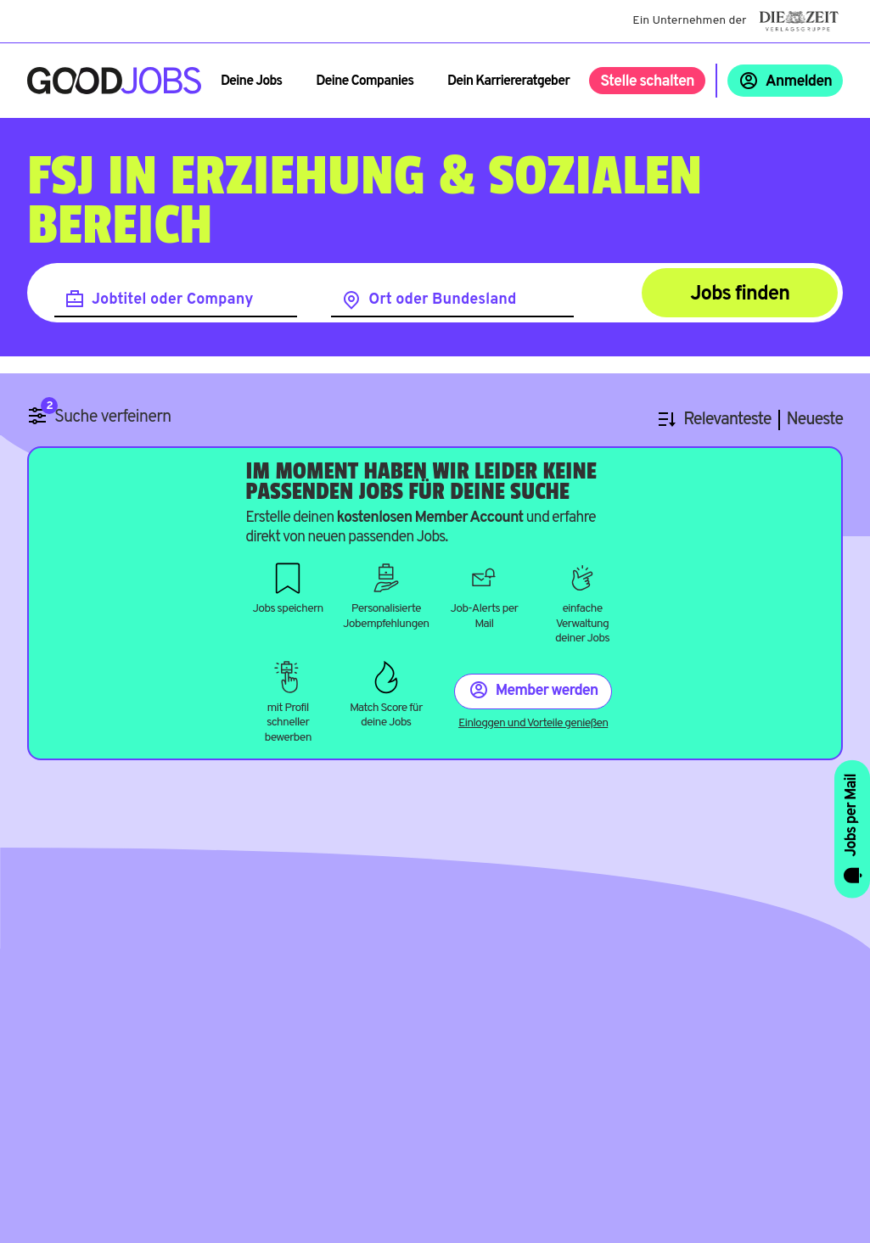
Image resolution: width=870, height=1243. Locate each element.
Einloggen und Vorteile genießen (533, 723)
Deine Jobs (251, 81)
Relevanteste (727, 420)
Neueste (815, 420)
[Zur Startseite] (114, 80)
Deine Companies (364, 81)
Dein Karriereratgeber (508, 81)
